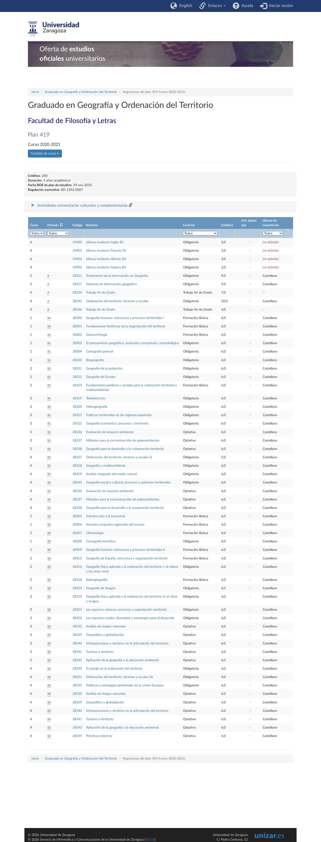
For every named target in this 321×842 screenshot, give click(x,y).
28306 (77, 524)
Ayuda (246, 6)
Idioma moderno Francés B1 (106, 250)
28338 (77, 449)
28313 (77, 275)
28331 (77, 677)
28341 (77, 652)
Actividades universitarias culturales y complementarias (82, 205)
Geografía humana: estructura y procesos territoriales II (125, 549)
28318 (77, 580)
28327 (77, 457)
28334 (77, 292)
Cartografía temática (100, 541)
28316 (77, 566)
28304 (77, 351)
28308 (77, 541)
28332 (77, 482)
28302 (77, 334)
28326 (77, 618)
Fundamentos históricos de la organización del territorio (125, 326)
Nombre (92, 225)
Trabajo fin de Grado (100, 292)
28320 (77, 406)
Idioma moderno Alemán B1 (106, 259)
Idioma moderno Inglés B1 (105, 242)
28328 (77, 465)
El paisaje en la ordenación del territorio (114, 668)
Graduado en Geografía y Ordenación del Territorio (81, 92)
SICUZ (150, 839)
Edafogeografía (96, 580)
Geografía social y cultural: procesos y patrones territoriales (128, 482)
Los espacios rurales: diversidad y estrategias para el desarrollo (130, 618)
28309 (77, 549)
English (184, 6)
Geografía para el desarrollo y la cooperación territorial (125, 449)
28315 (77, 558)
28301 (77, 326)
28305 (77, 516)
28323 (77, 588)
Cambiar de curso (45, 153)
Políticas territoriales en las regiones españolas (119, 415)
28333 (77, 685)
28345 (77, 301)
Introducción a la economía (105, 516)
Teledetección (95, 398)
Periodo (53, 225)
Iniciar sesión (280, 6)
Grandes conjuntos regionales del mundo (115, 524)
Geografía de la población (104, 368)
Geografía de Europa (100, 377)
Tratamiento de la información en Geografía (117, 275)
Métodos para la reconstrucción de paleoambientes (122, 440)
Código (77, 225)
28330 (77, 668)
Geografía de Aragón (100, 588)
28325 (77, 609)
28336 (77, 432)
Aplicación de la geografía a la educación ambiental (122, 660)
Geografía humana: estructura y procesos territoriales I (125, 318)
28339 (77, 635)
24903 (77, 267)
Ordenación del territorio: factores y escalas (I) (119, 457)
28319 (77, 398)
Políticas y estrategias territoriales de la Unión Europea (125, 685)
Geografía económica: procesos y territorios (117, 423)
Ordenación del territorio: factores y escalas (117, 301)
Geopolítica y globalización (105, 635)
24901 (77, 250)
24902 (77, 259)
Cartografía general (99, 351)
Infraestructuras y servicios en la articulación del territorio (127, 643)
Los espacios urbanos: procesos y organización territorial (126, 609)
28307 (77, 533)
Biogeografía (95, 360)
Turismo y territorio (100, 652)
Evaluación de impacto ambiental (109, 432)
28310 (77, 360)
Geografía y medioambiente (105, 465)
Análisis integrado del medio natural (111, 474)
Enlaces (216, 6)
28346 (77, 309)
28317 (77, 284)
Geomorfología (96, 334)
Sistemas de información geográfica (111, 284)
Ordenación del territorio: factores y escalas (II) (119, 677)
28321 (77, 415)
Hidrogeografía (96, 406)
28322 (77, 423)
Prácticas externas (99, 736)
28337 (77, 440)
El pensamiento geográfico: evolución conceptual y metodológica (132, 343)
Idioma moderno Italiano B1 (106, 267)
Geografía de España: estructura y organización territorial (126, 558)
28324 (77, 596)
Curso (34, 225)
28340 (77, 643)
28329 (77, 474)
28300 (77, 318)
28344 (77, 736)
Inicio (35, 92)
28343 (77, 660)
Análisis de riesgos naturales (106, 626)
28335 (77, 626)
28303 (77, 343)
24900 (77, 242)
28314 (77, 385)
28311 (77, 368)
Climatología (95, 533)
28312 (77, 377)
